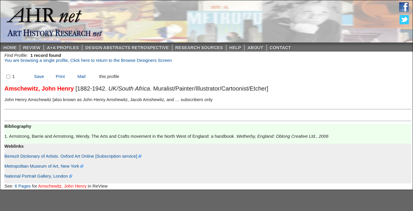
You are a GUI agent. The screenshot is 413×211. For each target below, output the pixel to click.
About (255, 47)
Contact (280, 47)
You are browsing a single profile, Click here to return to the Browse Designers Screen (88, 60)
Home (10, 47)
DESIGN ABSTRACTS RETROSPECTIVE (127, 47)
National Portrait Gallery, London (38, 175)
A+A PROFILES (63, 47)
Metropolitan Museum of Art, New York (43, 166)
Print (60, 76)
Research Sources (199, 47)
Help (235, 47)
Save (39, 76)
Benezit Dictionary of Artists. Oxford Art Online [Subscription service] (72, 156)
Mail (81, 76)
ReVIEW (31, 47)
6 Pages (23, 185)
